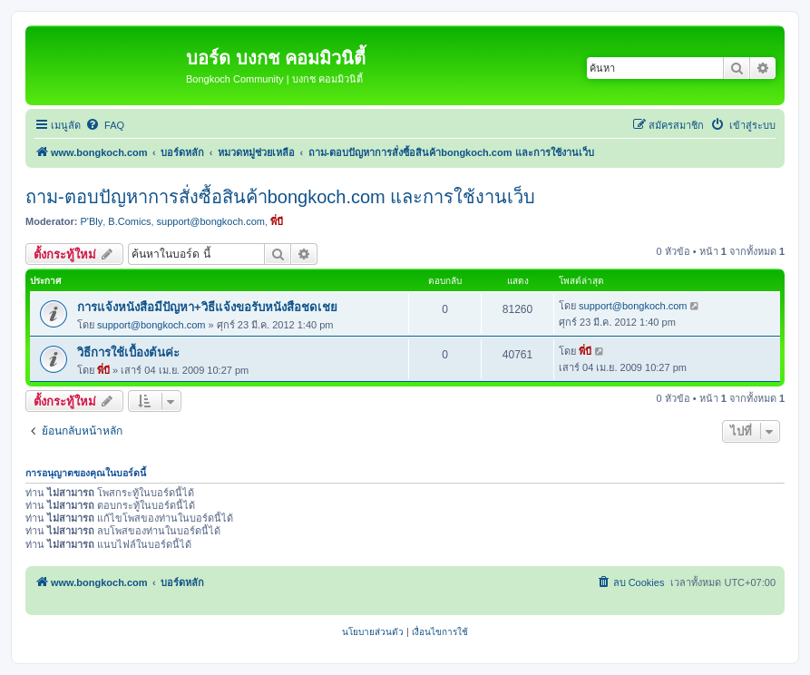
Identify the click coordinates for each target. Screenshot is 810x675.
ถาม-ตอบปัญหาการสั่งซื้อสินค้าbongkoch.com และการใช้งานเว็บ (280, 197)
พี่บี (276, 221)
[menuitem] (104, 125)
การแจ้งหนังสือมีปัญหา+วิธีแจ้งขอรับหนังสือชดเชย (207, 307)
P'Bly (92, 221)
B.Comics (129, 221)
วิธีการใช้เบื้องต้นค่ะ (128, 352)
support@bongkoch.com (211, 221)
